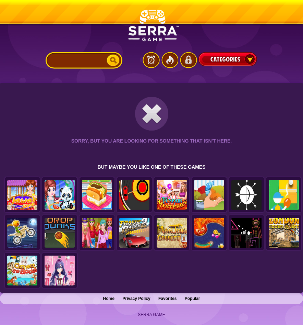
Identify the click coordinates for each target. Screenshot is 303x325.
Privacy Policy (136, 298)
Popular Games (169, 60)
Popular (192, 298)
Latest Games (151, 60)
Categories (227, 59)
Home (108, 298)
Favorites (167, 298)
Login (188, 60)
